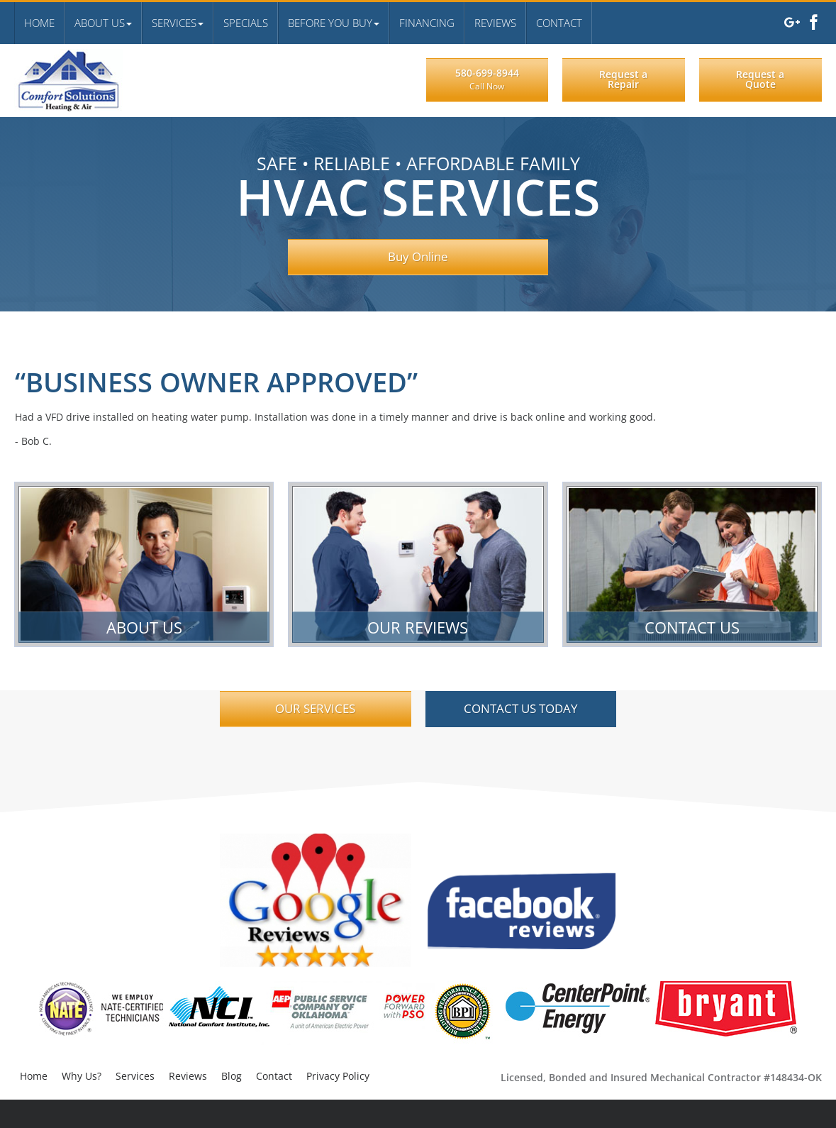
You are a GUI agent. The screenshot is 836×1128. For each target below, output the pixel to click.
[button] (103, 23)
